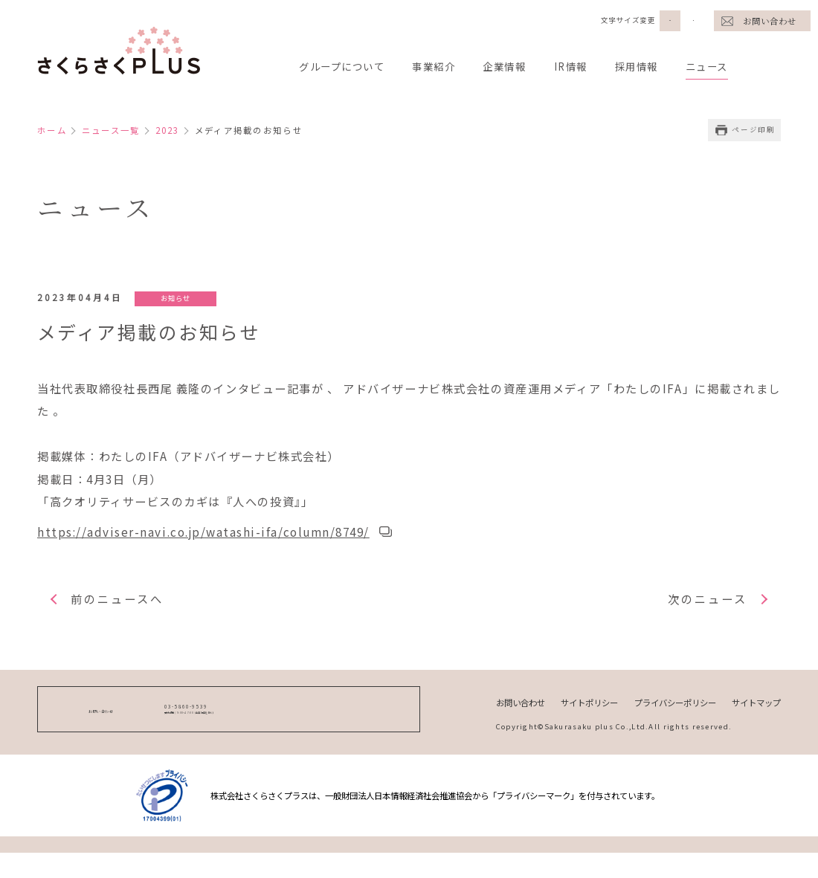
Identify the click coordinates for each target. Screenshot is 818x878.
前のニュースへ (120, 610)
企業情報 (515, 66)
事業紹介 (442, 66)
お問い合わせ (769, 20)
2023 (177, 130)
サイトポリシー (572, 714)
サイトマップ (754, 714)
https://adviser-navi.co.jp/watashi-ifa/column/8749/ (210, 542)
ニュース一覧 (115, 130)
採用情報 (653, 66)
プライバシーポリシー (664, 714)
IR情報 (584, 66)
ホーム (53, 130)
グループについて (345, 66)
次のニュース (705, 610)
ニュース (727, 66)
